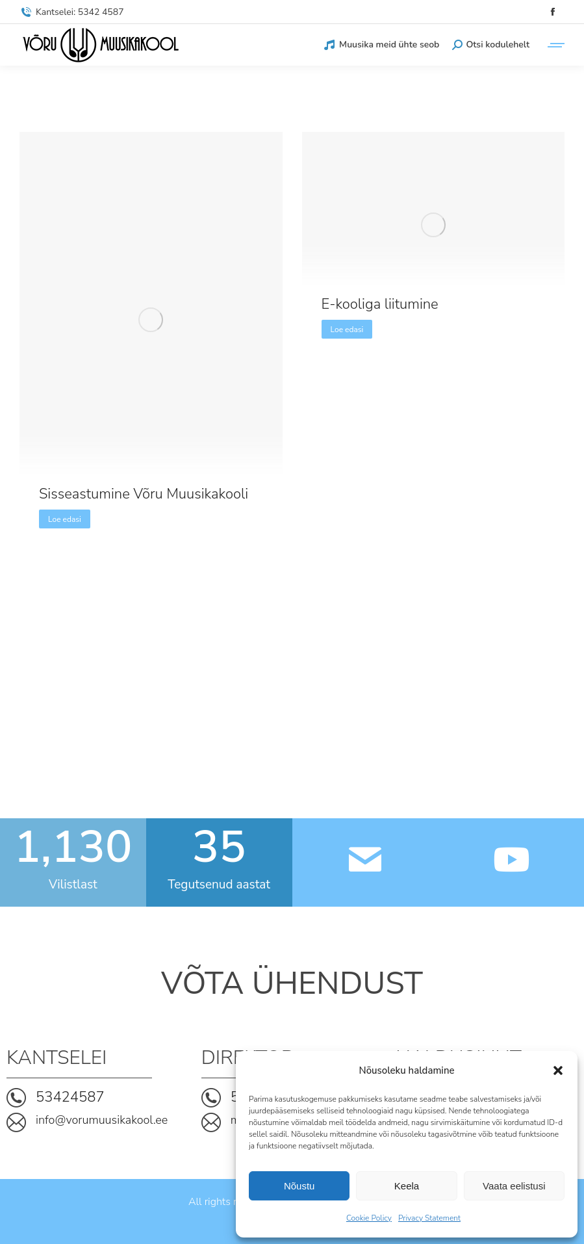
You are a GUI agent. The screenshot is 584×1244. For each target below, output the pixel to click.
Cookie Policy (369, 1218)
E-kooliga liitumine (380, 304)
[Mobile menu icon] (553, 45)
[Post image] (151, 320)
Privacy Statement (429, 1218)
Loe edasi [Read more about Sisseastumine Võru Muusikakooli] (64, 519)
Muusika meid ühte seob (381, 45)
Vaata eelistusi (514, 1185)
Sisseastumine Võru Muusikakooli (143, 494)
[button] (558, 1070)
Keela (406, 1185)
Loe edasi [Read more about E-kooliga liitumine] (347, 329)
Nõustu (299, 1185)
